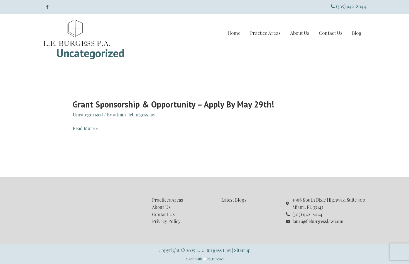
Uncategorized (88, 115)
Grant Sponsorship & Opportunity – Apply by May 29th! (173, 104)
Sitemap (242, 250)
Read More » (85, 128)
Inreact (218, 258)
